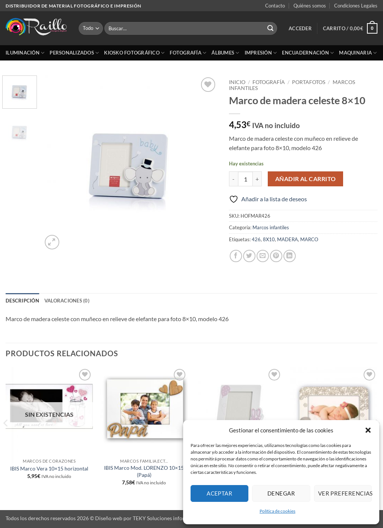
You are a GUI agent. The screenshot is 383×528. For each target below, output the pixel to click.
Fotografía (188, 52)
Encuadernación (308, 52)
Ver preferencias (345, 493)
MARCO (309, 239)
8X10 (269, 239)
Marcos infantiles (270, 227)
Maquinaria (358, 52)
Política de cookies (277, 511)
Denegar (281, 493)
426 (256, 239)
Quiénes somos (309, 6)
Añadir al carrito (305, 179)
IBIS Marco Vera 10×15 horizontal (49, 468)
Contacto (275, 6)
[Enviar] (270, 28)
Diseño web (108, 518)
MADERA (287, 239)
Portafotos (308, 82)
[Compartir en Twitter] (249, 256)
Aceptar (219, 493)
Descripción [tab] (22, 301)
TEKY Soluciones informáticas (168, 518)
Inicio (237, 82)
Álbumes (225, 52)
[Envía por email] (263, 256)
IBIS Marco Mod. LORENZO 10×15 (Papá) (144, 471)
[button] (368, 430)
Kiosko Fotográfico (134, 52)
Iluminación (25, 52)
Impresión (261, 52)
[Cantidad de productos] (245, 178)
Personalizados (74, 52)
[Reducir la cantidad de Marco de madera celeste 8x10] (233, 178)
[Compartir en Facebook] (236, 256)
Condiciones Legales (355, 6)
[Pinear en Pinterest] (276, 256)
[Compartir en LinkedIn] (289, 256)
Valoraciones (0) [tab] (67, 301)
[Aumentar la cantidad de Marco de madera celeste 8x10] (257, 178)
